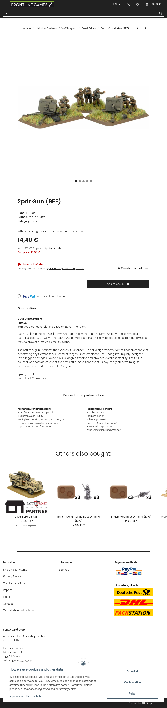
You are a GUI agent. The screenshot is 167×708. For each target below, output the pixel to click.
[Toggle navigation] (5, 2)
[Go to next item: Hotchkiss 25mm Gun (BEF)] (145, 28)
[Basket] (153, 4)
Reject (132, 693)
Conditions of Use (14, 583)
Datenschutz (33, 696)
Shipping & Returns (15, 569)
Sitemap (64, 569)
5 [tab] (91, 181)
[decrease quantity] (22, 284)
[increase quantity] (76, 284)
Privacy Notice (12, 576)
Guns (33, 221)
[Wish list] (137, 4)
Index (6, 596)
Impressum (16, 696)
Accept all (132, 671)
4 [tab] (87, 181)
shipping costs (51, 248)
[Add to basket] (21, 39)
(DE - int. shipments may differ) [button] (65, 268)
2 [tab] (80, 181)
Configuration (132, 682)
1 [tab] (76, 181)
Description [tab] (27, 308)
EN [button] (115, 4)
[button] (128, 4)
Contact (8, 603)
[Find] (80, 13)
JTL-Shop (147, 703)
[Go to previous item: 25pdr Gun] (138, 28)
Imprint (7, 590)
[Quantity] (49, 284)
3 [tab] (83, 181)
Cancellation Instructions (18, 610)
